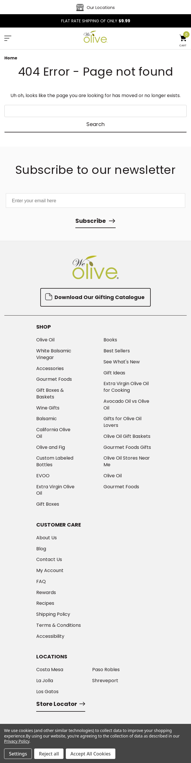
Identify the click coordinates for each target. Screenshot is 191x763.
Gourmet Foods (54, 379)
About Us (46, 538)
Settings (18, 754)
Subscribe (90, 221)
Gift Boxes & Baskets (50, 393)
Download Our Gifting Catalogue (95, 297)
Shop (43, 326)
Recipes (45, 603)
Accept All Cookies (90, 754)
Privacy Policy (16, 741)
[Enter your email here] (95, 200)
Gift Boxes (47, 504)
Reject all (49, 754)
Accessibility (50, 636)
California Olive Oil (53, 433)
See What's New (121, 362)
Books (110, 340)
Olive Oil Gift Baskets (126, 436)
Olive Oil (45, 340)
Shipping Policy (53, 614)
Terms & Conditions (58, 625)
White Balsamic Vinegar (53, 354)
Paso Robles (106, 670)
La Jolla (44, 681)
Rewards (46, 592)
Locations (51, 656)
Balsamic (46, 419)
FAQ (41, 581)
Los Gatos (47, 692)
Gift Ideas (114, 373)
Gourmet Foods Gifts (127, 447)
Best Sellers (116, 351)
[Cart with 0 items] (183, 41)
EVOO (43, 476)
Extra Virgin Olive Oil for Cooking (126, 387)
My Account (49, 570)
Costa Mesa (49, 670)
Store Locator (60, 704)
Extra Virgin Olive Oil (55, 490)
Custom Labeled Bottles (54, 461)
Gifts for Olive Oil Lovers (122, 422)
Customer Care (58, 524)
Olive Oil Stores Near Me (126, 461)
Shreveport (105, 681)
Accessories (50, 368)
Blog (41, 549)
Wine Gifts (47, 408)
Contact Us (49, 559)
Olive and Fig (50, 447)
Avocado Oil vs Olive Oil (126, 404)
